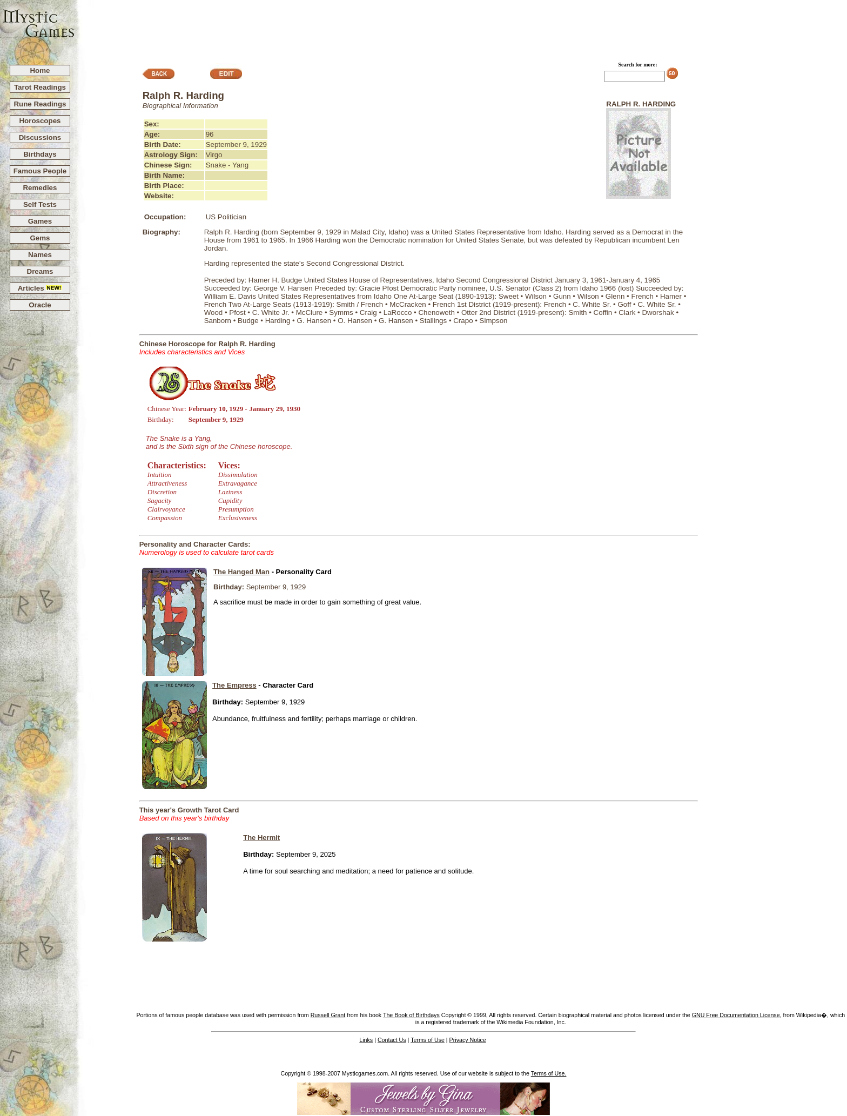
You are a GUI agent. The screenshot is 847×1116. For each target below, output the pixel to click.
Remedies (40, 188)
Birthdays (39, 154)
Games (40, 221)
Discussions (40, 137)
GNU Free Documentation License (736, 1015)
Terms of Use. (549, 1073)
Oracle (40, 305)
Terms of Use (428, 1040)
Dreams (40, 271)
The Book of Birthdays (411, 1015)
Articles (40, 288)
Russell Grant (328, 1015)
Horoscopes (39, 121)
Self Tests (40, 204)
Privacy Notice (467, 1040)
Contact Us (392, 1040)
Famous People (40, 171)
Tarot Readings (40, 87)
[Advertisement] (461, 27)
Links (366, 1040)
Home (40, 70)
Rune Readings (40, 104)
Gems (40, 238)
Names (40, 255)
